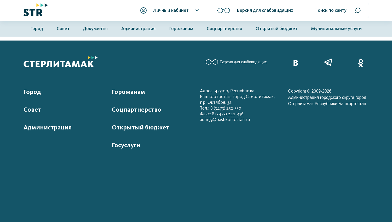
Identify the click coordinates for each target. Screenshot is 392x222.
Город (36, 28)
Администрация (138, 28)
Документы (95, 28)
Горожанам (181, 28)
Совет (63, 28)
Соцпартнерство (224, 28)
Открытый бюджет (276, 28)
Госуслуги (126, 145)
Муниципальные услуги (336, 28)
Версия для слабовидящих (236, 62)
